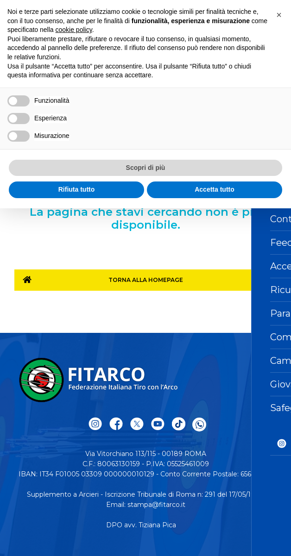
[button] (279, 14)
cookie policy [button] (74, 29)
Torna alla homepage (145, 279)
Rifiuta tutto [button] (76, 189)
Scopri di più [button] (145, 167)
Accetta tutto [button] (214, 189)
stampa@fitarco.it (156, 504)
